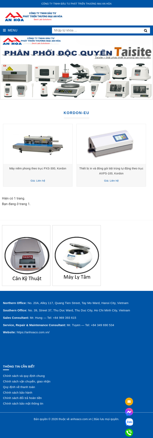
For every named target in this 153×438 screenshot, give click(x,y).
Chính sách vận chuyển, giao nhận (26, 381)
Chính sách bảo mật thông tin (23, 403)
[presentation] (7, 67)
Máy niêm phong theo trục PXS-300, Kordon (38, 168)
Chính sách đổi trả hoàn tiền (22, 398)
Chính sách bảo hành (17, 392)
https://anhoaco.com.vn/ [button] (33, 332)
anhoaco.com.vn (81, 419)
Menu (10, 30)
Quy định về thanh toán (19, 387)
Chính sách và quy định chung (24, 375)
